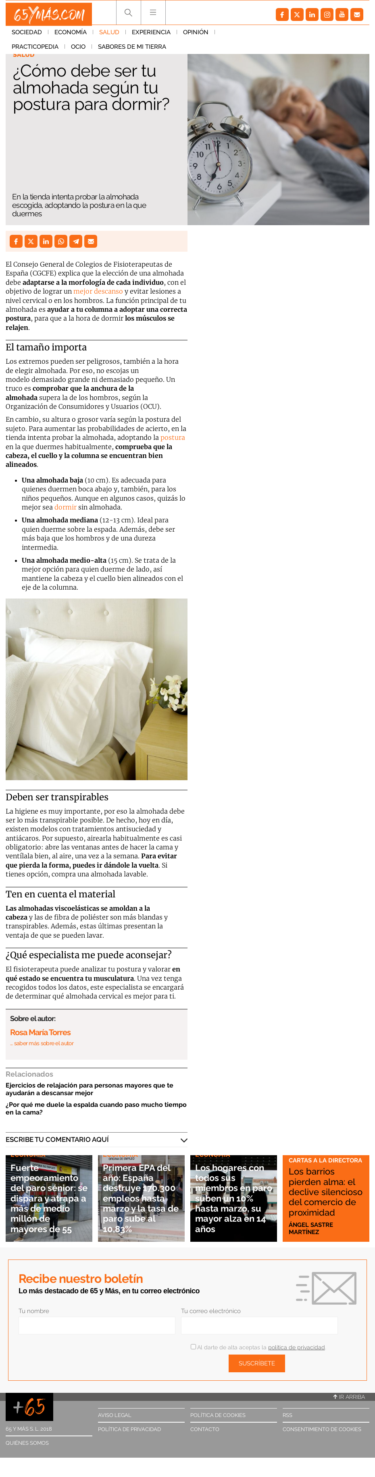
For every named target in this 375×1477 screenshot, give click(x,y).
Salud (109, 35)
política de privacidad (296, 1347)
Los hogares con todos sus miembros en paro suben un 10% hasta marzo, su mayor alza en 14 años (229, 1193)
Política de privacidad (129, 1429)
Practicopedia (244, 35)
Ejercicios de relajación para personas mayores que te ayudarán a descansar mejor (89, 1089)
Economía (70, 35)
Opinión (195, 35)
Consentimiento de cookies (322, 1429)
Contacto (204, 1429)
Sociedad (27, 35)
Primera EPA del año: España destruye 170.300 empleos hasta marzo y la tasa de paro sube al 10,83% (141, 1193)
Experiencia (151, 35)
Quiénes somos (27, 1443)
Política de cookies (218, 1415)
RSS (287, 1415)
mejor (83, 291)
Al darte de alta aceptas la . (258, 1347)
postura (172, 437)
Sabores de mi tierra (46, 50)
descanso (108, 291)
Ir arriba (349, 1397)
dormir (65, 507)
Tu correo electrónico (211, 1311)
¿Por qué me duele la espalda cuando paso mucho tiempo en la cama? (96, 1108)
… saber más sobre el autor (41, 1043)
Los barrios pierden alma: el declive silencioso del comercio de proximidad (321, 1186)
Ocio (287, 35)
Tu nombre (34, 1311)
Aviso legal (114, 1415)
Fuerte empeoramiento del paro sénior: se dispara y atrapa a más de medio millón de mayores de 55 (48, 1193)
